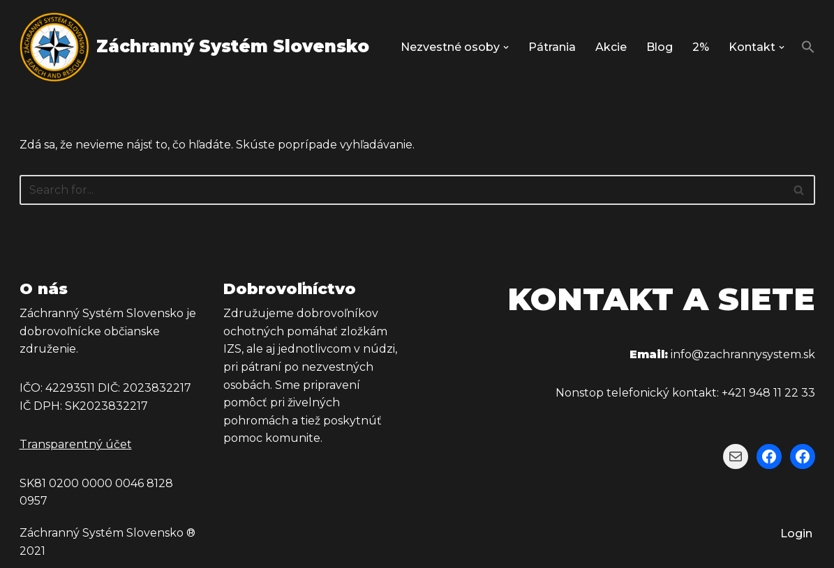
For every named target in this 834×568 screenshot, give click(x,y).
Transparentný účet (76, 444)
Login (796, 533)
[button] (506, 47)
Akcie (611, 47)
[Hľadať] (402, 190)
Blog (659, 47)
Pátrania (552, 47)
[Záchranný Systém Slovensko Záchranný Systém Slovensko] (194, 47)
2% (700, 47)
